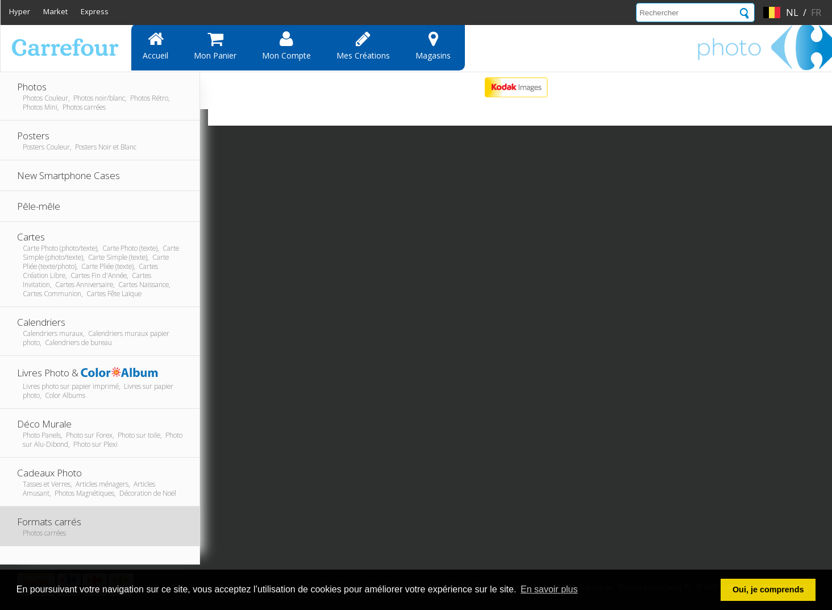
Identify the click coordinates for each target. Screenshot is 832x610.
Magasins (433, 45)
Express (95, 11)
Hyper (19, 11)
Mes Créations (363, 45)
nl (792, 12)
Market (55, 11)
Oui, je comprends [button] (768, 589)
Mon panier (215, 45)
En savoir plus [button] (549, 589)
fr (816, 12)
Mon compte (286, 45)
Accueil (155, 45)
